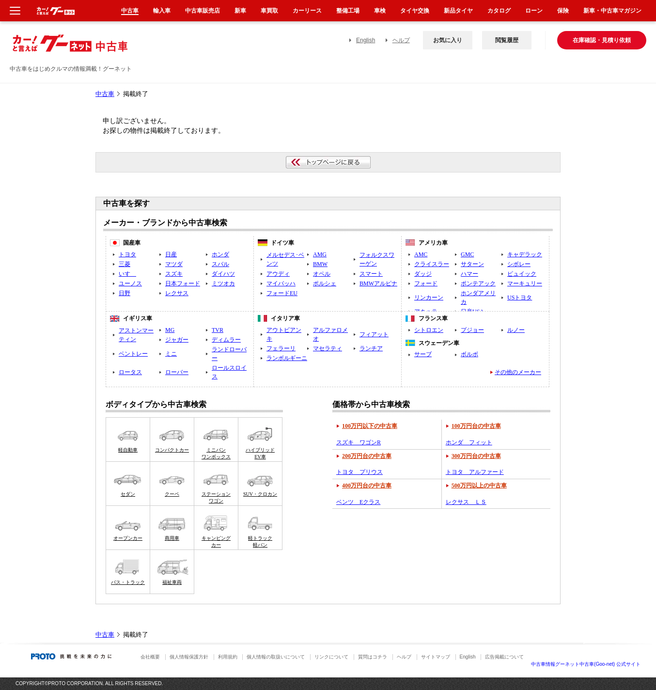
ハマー (469, 273)
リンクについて (331, 656)
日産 (171, 254)
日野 (124, 293)
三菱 (124, 264)
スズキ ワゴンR (358, 442)
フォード (425, 283)
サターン (472, 264)
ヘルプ (401, 40)
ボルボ (469, 354)
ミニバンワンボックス (216, 453)
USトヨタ (519, 297)
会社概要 (150, 656)
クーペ (172, 494)
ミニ (171, 353)
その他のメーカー (518, 372)
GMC (467, 254)
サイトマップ (435, 656)
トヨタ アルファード (475, 472)
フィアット (374, 334)
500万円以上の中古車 (479, 485)
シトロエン (428, 330)
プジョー (472, 330)
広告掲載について (504, 656)
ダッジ (423, 273)
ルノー (516, 330)
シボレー (519, 264)
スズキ (174, 273)
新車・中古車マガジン (612, 10)
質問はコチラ (372, 656)
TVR (217, 330)
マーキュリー (524, 283)
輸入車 (162, 10)
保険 (563, 10)
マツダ (174, 264)
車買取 (269, 10)
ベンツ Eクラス (358, 502)
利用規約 (227, 656)
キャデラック (524, 254)
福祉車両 (172, 582)
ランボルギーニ (286, 358)
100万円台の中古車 (476, 426)
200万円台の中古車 (366, 456)
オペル (321, 273)
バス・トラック (128, 582)
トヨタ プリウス (359, 472)
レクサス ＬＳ (466, 502)
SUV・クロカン (260, 494)
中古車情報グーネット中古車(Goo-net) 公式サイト (585, 664)
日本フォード (182, 283)
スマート (371, 273)
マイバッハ (281, 283)
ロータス (130, 372)
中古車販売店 (202, 10)
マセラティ (327, 348)
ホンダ (220, 254)
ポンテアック (478, 283)
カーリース (307, 10)
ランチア (371, 348)
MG (169, 330)
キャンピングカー (216, 541)
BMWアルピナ (378, 283)
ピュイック (521, 273)
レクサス (176, 293)
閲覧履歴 (506, 40)
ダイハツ (223, 273)
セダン (128, 494)
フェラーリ (281, 348)
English (365, 40)
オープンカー (127, 538)
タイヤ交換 (414, 10)
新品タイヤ (458, 10)
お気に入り (447, 40)
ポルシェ (324, 283)
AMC (420, 254)
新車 (240, 10)
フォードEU (281, 293)
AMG (320, 254)
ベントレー (133, 353)
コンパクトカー (172, 450)
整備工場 (347, 10)
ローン (534, 10)
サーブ (423, 354)
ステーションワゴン (216, 497)
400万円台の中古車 (366, 485)
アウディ (278, 273)
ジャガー (176, 339)
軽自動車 (128, 450)
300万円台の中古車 (476, 456)
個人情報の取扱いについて (276, 656)
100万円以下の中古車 (369, 426)
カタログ (499, 10)
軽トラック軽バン (260, 541)
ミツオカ (223, 283)
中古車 (104, 94)
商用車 (172, 538)
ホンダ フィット (469, 442)
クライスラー (431, 264)
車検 (380, 10)
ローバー (176, 372)
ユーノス (130, 283)
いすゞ (127, 273)
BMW (320, 264)
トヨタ (127, 254)
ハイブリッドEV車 (260, 453)
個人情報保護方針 (189, 656)
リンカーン (428, 297)
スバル (220, 264)
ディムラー (226, 339)
